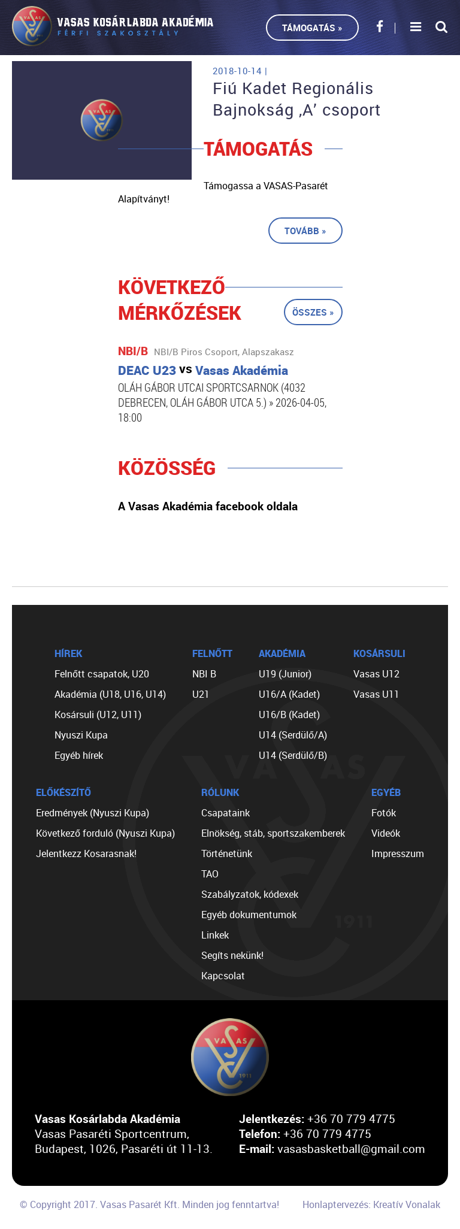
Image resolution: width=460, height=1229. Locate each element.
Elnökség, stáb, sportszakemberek (273, 833)
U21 (201, 694)
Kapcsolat (223, 975)
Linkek (215, 935)
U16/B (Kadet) (289, 714)
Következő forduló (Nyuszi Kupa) (105, 833)
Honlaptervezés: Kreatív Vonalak (371, 1204)
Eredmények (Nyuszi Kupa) (92, 812)
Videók (385, 833)
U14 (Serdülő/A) (293, 734)
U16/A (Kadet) (289, 694)
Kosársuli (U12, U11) (98, 714)
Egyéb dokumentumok (248, 914)
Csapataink (225, 812)
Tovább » (305, 231)
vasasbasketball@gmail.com (351, 1148)
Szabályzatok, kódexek (249, 894)
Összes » (313, 312)
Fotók (383, 812)
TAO (210, 873)
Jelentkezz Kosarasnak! (86, 853)
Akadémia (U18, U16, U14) (110, 694)
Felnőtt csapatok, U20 (102, 673)
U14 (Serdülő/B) (293, 755)
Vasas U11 (376, 694)
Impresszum (397, 853)
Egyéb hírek (79, 755)
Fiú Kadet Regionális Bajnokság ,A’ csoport (297, 98)
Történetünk (226, 853)
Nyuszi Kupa (81, 734)
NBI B (204, 673)
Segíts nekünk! (232, 955)
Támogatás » (312, 28)
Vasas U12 (376, 673)
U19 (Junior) (285, 673)
